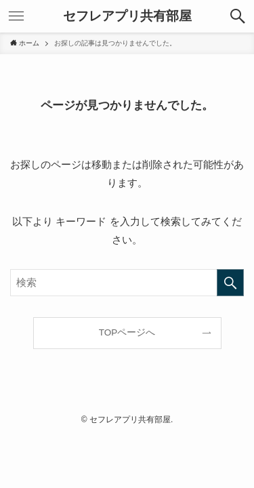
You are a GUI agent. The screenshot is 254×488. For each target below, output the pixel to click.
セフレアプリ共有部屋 (127, 16)
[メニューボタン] (16, 16)
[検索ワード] (127, 282)
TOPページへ (127, 332)
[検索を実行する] (230, 282)
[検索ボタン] (237, 16)
